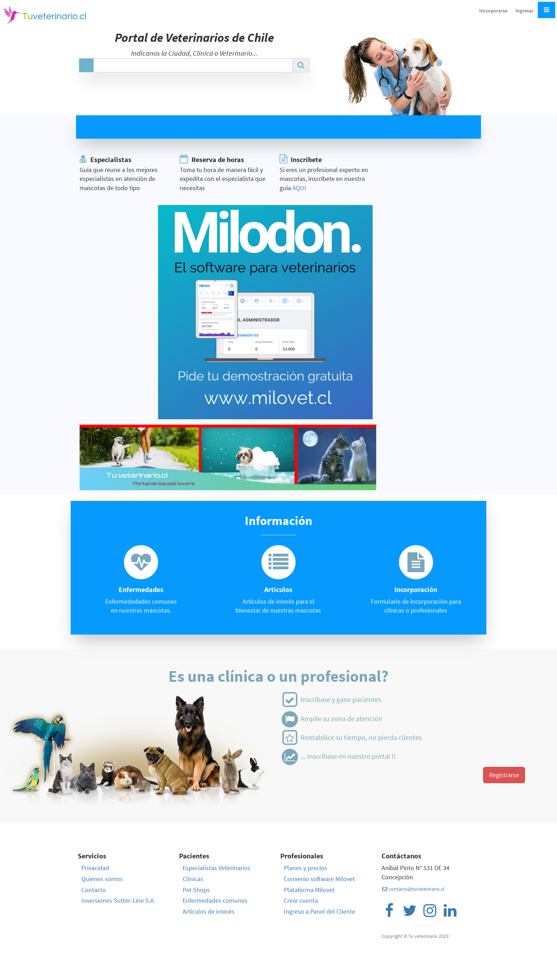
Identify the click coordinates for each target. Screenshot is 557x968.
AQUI (299, 188)
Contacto (93, 890)
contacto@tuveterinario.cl (416, 889)
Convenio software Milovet (319, 879)
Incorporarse (493, 10)
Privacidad (95, 868)
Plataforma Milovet (309, 890)
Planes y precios (305, 868)
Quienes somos (102, 879)
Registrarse (504, 775)
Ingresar (524, 10)
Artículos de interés (208, 911)
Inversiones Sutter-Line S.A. (118, 900)
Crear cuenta (301, 900)
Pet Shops (196, 890)
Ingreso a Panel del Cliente (319, 911)
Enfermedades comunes (215, 900)
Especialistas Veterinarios (216, 868)
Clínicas (193, 879)
